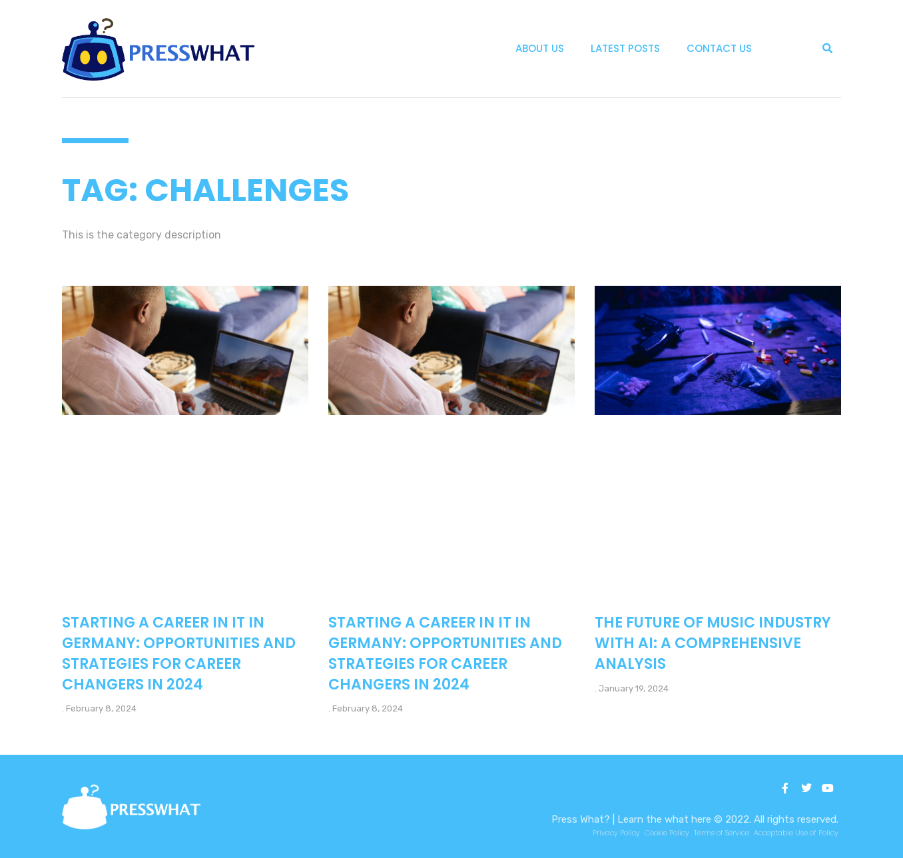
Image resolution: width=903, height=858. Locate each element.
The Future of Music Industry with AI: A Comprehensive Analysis (713, 643)
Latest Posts (625, 48)
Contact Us (719, 48)
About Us (539, 48)
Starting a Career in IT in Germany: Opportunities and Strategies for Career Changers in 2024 (179, 653)
